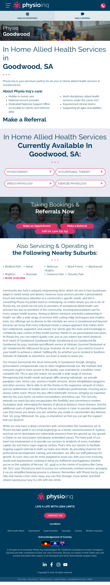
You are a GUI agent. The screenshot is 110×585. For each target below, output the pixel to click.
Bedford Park (13, 266)
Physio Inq (9, 81)
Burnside (31, 274)
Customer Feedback (60, 579)
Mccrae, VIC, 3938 (45, 464)
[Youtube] (65, 564)
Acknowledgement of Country (77, 579)
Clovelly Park (76, 274)
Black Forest (75, 266)
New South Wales (16, 531)
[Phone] (103, 5)
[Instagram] (58, 564)
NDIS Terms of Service (45, 579)
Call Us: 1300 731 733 (55, 231)
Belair (29, 266)
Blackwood (95, 266)
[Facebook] (51, 564)
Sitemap (89, 579)
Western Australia (94, 531)
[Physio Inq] (31, 5)
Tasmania (66, 531)
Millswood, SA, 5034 (33, 416)
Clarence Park (55, 274)
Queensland (34, 531)
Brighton (10, 274)
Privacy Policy (22, 579)
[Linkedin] (45, 564)
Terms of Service (33, 579)
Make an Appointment (37, 226)
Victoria (78, 531)
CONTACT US (55, 515)
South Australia (51, 531)
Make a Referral (77, 226)
